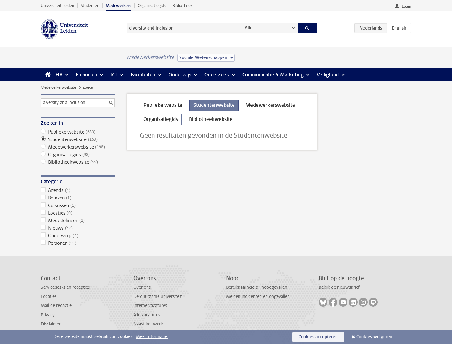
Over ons (142, 287)
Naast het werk (148, 324)
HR (59, 74)
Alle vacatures (146, 315)
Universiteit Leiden (57, 5)
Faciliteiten (143, 74)
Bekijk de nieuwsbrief (339, 287)
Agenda (78, 190)
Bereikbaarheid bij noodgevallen (256, 287)
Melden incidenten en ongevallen (258, 296)
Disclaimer (51, 324)
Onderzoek (216, 74)
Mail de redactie (56, 306)
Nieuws (78, 228)
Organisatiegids (152, 5)
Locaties (78, 213)
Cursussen (78, 205)
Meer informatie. (152, 337)
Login (406, 6)
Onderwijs (180, 74)
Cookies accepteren (318, 337)
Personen (78, 243)
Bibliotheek (182, 5)
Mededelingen (78, 220)
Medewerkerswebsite (58, 87)
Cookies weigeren (374, 337)
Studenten (90, 5)
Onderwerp (78, 235)
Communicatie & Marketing (273, 74)
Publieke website (78, 131)
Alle (249, 28)
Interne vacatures (150, 306)
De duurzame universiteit (157, 296)
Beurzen (78, 197)
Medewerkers (118, 5)
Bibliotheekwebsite (78, 162)
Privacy (48, 315)
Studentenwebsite (78, 139)
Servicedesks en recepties (65, 287)
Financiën (86, 74)
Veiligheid (328, 74)
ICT (113, 74)
